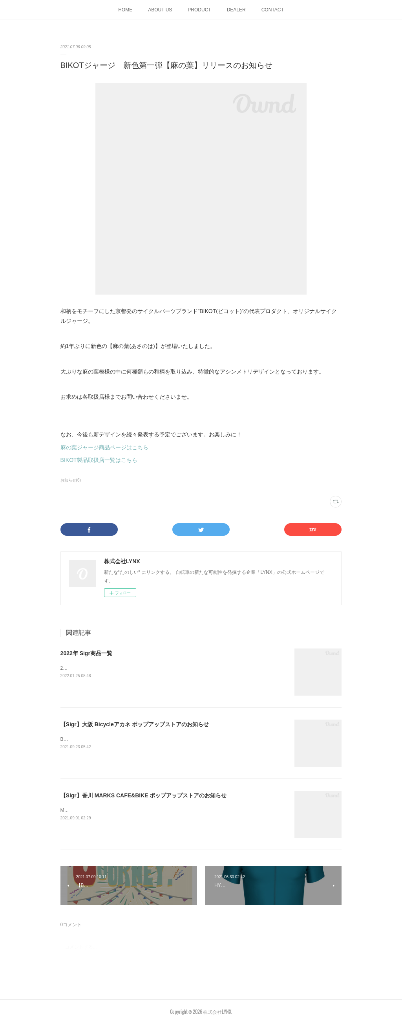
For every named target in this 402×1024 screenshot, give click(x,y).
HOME (125, 10)
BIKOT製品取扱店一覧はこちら (98, 460)
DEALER (236, 10)
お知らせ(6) (70, 480)
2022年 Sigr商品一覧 (86, 653)
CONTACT (272, 10)
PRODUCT (199, 10)
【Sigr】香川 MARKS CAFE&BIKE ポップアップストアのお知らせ (143, 795)
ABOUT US (160, 10)
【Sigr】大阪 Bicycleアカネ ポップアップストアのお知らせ (134, 724)
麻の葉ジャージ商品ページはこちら (104, 447)
